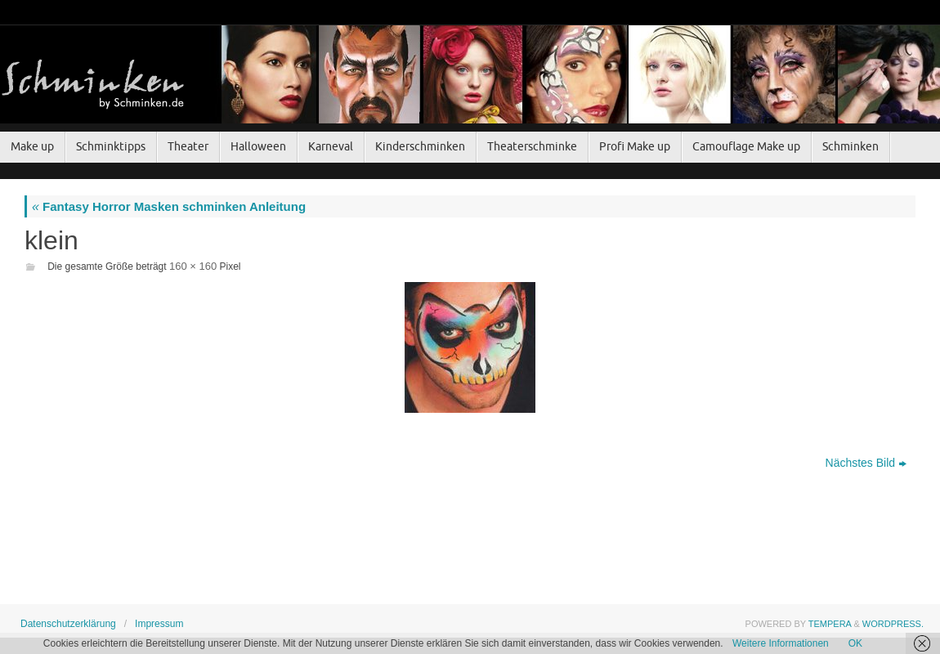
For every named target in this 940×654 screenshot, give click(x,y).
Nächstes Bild (866, 462)
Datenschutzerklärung (68, 623)
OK (855, 643)
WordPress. (893, 624)
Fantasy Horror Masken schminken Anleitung (169, 206)
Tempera (830, 624)
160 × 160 (193, 266)
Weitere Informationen (780, 643)
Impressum (159, 623)
